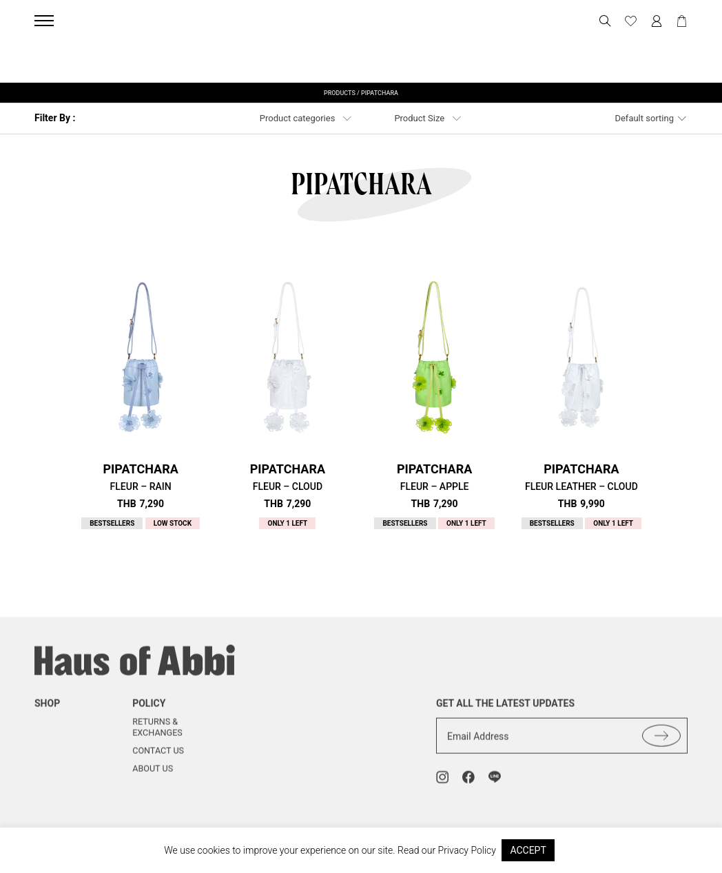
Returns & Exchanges (157, 737)
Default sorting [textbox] (644, 118)
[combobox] (651, 118)
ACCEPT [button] (528, 850)
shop (47, 712)
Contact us (158, 759)
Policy (148, 712)
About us (152, 777)
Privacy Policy (467, 850)
